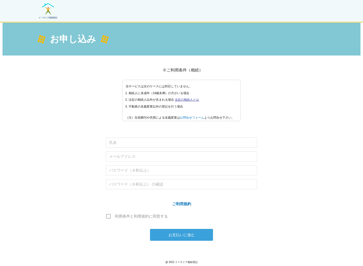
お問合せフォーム (192, 120)
